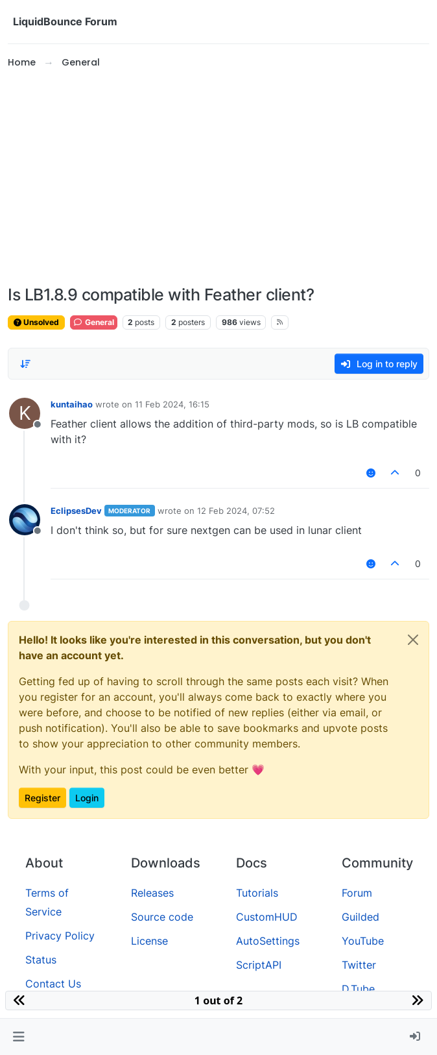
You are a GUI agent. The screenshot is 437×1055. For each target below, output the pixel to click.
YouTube (363, 940)
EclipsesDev (76, 510)
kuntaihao (72, 404)
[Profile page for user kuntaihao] (24, 413)
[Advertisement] (218, 178)
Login (87, 797)
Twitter (359, 964)
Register (42, 797)
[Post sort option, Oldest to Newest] (25, 364)
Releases (152, 892)
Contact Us (53, 983)
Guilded (360, 916)
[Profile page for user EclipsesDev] (24, 519)
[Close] (413, 640)
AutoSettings (268, 940)
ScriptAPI (258, 964)
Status (40, 959)
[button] (18, 1037)
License (149, 940)
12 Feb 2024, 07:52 (236, 510)
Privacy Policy (60, 935)
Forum (357, 892)
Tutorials (257, 892)
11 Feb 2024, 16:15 (172, 404)
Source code (162, 916)
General (93, 322)
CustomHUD (267, 916)
